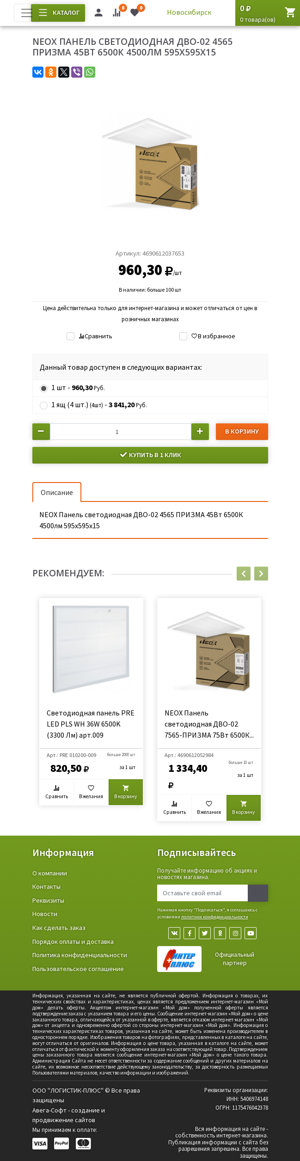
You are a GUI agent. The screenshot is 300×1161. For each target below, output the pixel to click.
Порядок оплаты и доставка (73, 941)
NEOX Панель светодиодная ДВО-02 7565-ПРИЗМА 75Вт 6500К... (209, 723)
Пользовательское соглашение (78, 969)
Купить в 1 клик (150, 455)
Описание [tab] (57, 492)
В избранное (213, 336)
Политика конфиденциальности (79, 955)
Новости (44, 914)
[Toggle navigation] (27, 13)
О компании (49, 873)
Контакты (46, 886)
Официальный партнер (234, 959)
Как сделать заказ (59, 927)
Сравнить (95, 336)
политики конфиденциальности (214, 917)
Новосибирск (189, 12)
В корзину (242, 431)
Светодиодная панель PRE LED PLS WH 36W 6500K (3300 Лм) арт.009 (91, 723)
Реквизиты (48, 900)
